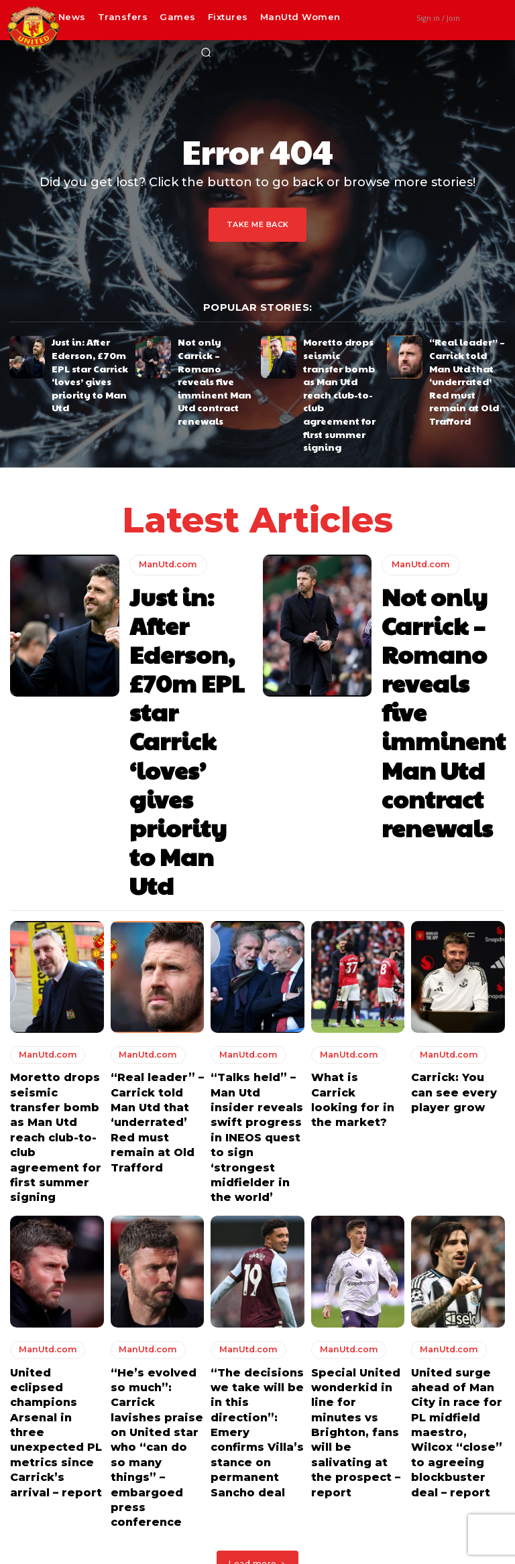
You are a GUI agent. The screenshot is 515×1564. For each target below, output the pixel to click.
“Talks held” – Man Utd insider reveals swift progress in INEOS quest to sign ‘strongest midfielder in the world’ (256, 839)
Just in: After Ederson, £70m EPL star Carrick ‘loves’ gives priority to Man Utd (87, 357)
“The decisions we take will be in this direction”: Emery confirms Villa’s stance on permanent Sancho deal (257, 1087)
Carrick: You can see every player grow (451, 808)
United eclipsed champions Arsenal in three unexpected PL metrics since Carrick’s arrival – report (53, 1087)
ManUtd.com (166, 500)
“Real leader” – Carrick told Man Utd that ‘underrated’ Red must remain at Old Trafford (466, 362)
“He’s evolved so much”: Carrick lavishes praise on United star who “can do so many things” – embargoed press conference (156, 1093)
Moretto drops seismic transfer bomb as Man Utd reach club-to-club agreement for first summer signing (339, 362)
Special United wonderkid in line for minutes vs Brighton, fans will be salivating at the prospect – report (356, 1087)
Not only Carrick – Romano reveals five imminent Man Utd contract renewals (213, 357)
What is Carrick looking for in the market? (355, 808)
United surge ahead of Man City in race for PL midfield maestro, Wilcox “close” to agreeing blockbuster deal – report (457, 1093)
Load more (257, 1174)
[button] (206, 52)
